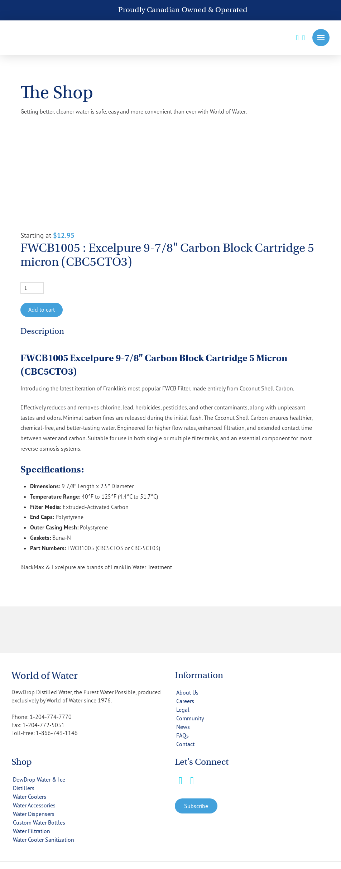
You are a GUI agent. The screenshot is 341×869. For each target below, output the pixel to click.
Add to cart (41, 309)
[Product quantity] (32, 288)
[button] (321, 37)
